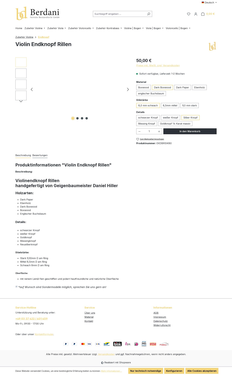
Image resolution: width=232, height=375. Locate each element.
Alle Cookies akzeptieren (201, 370)
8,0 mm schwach (148, 105)
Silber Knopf (190, 117)
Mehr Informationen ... (111, 371)
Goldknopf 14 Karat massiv (175, 123)
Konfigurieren (174, 370)
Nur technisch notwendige (145, 370)
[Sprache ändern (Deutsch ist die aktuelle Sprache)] (209, 2)
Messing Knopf (146, 123)
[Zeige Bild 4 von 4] (87, 118)
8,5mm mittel (170, 105)
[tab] (23, 155)
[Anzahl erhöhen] (159, 131)
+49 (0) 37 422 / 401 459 (31, 318)
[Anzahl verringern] (139, 131)
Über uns (89, 312)
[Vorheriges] (31, 89)
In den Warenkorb (190, 131)
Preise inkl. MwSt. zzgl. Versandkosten (158, 65)
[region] (72, 89)
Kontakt (88, 321)
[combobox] (119, 14)
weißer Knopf (170, 117)
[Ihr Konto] (195, 14)
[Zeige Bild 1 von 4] (73, 118)
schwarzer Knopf (148, 117)
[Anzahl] (149, 131)
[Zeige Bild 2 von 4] (77, 118)
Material (89, 316)
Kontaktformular (44, 334)
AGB (155, 312)
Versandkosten (106, 354)
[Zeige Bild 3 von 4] (82, 118)
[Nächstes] (128, 89)
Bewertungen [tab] (39, 155)
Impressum (159, 316)
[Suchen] (148, 14)
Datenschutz (160, 321)
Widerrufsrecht (161, 325)
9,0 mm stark (189, 105)
